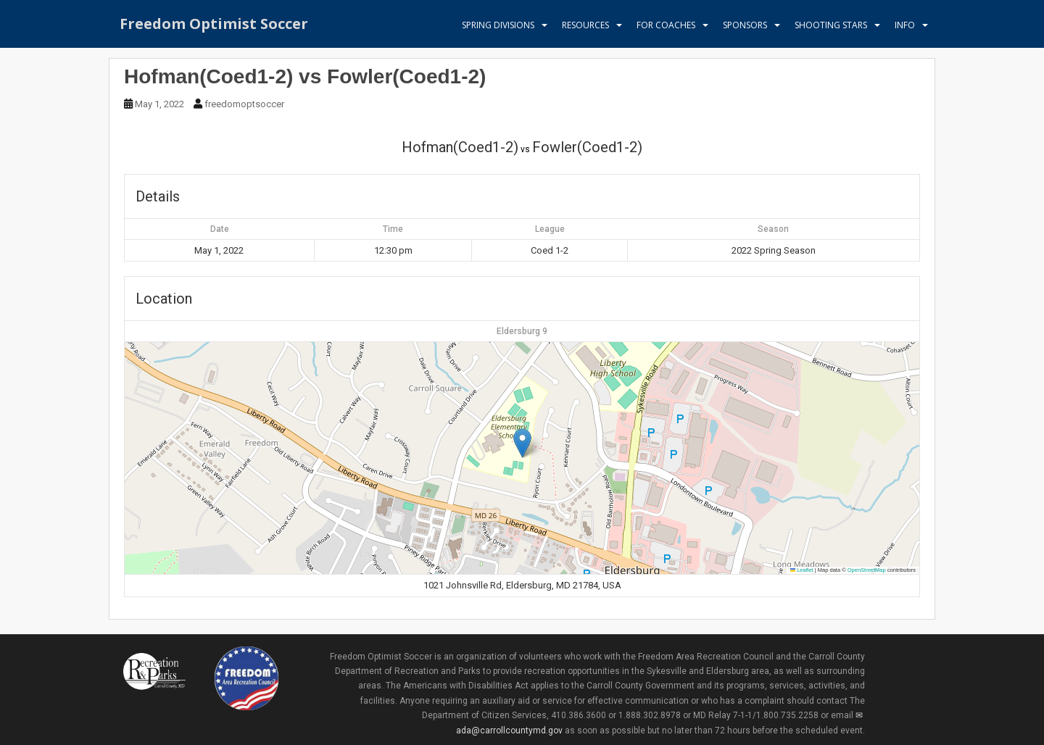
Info (905, 25)
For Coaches (666, 25)
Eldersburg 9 (522, 331)
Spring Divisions (498, 25)
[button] (522, 443)
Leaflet (801, 570)
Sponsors (745, 25)
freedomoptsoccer (244, 104)
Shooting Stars (831, 25)
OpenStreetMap (867, 570)
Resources (585, 25)
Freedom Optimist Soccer (214, 25)
